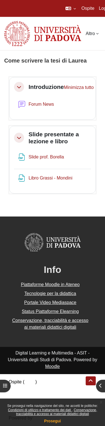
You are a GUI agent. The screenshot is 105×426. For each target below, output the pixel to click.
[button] (70, 8)
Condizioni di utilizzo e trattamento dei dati (40, 410)
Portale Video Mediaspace (50, 302)
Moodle (52, 366)
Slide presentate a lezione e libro (54, 137)
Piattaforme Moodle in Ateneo (50, 284)
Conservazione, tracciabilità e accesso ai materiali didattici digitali (56, 412)
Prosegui (52, 421)
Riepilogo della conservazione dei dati (46, 388)
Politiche (17, 395)
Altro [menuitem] (90, 33)
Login (29, 381)
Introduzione (46, 87)
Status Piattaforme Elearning (50, 311)
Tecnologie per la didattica (50, 293)
